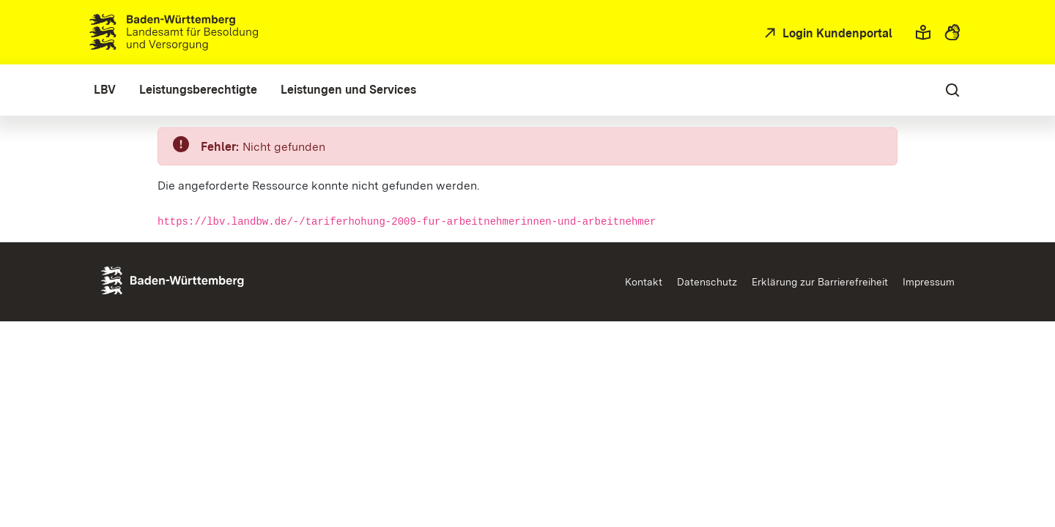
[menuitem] (105, 90)
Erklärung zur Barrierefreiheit (820, 282)
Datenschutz (707, 282)
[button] (923, 32)
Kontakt (643, 282)
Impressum (929, 282)
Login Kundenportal (836, 33)
